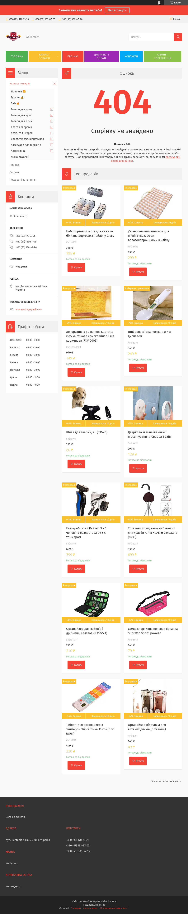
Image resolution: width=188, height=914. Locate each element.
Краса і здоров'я (21, 127)
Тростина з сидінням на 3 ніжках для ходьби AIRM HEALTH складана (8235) (152, 532)
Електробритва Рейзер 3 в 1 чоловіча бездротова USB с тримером (86, 532)
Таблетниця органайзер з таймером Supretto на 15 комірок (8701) (90, 729)
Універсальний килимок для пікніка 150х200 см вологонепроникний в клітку (148, 235)
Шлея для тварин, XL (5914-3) (86, 432)
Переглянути (117, 10)
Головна (17, 56)
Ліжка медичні (20, 156)
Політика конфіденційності (114, 908)
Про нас (73, 56)
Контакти (131, 56)
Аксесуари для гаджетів (26, 145)
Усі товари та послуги (165, 781)
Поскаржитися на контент (84, 908)
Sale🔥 (15, 103)
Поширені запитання (23, 179)
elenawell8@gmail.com (29, 309)
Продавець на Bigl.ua (94, 904)
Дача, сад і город (22, 133)
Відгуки (14, 172)
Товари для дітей (21, 121)
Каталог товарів (44, 56)
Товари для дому (21, 109)
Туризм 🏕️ (17, 97)
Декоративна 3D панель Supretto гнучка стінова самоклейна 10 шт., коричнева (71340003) (90, 336)
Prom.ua (111, 901)
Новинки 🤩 (18, 91)
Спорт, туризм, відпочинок (27, 139)
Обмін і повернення (162, 56)
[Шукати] (178, 37)
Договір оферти (15, 816)
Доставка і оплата (101, 56)
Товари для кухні (21, 115)
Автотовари (18, 151)
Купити (78, 267)
